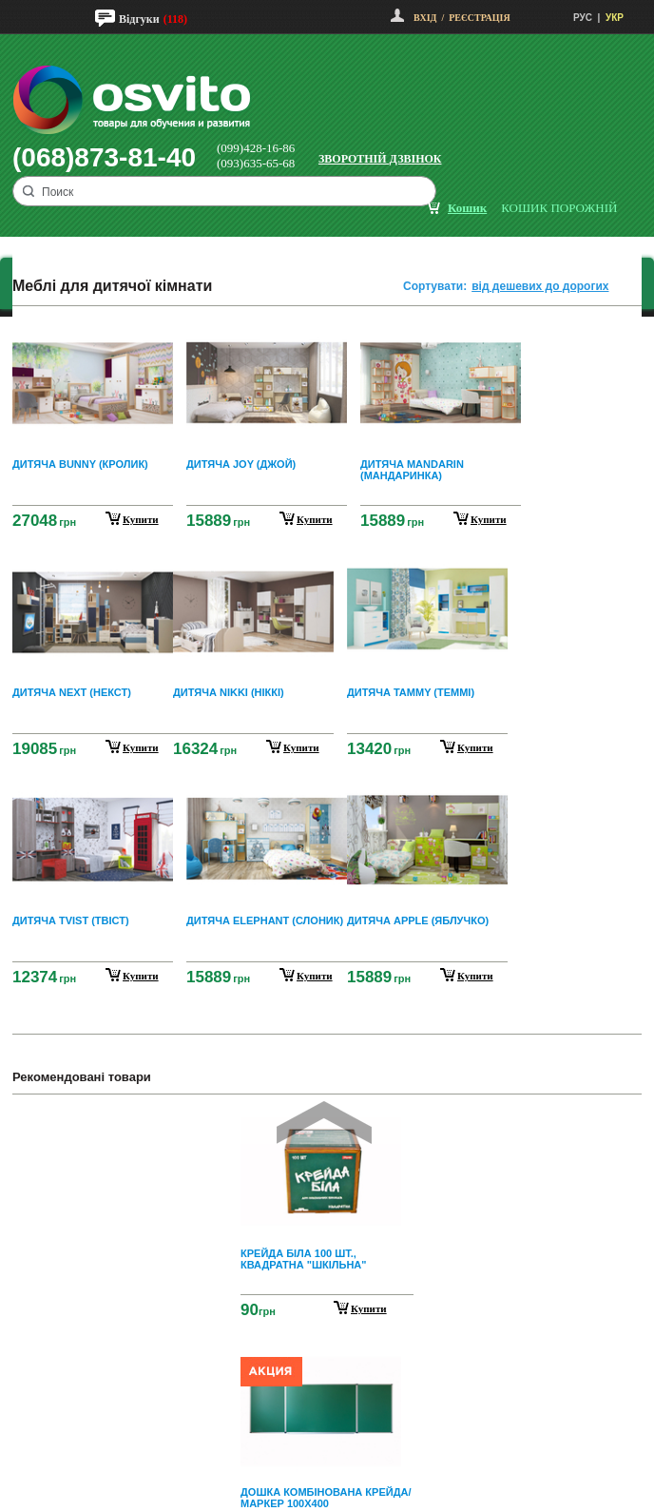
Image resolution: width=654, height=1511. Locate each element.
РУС (582, 17)
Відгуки (139, 19)
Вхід (425, 17)
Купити (369, 1308)
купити (141, 519)
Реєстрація (479, 17)
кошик (467, 208)
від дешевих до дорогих (539, 286)
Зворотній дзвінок (380, 158)
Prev (324, 1122)
